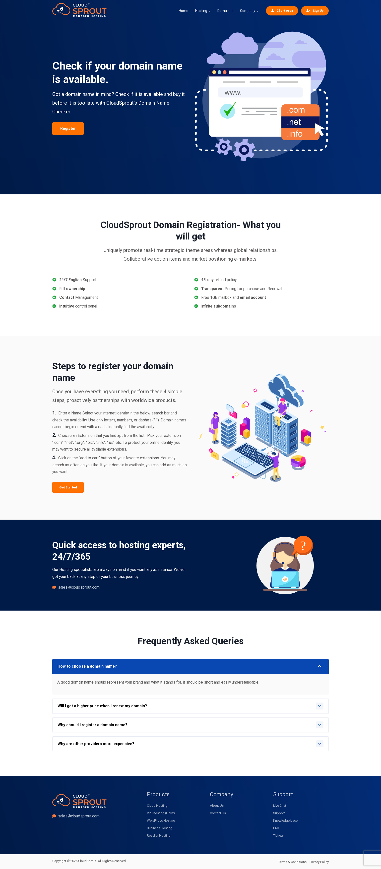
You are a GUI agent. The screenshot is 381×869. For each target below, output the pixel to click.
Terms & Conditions (292, 862)
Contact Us (218, 813)
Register (68, 128)
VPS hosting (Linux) (161, 813)
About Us (217, 805)
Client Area (282, 10)
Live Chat (279, 805)
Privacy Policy (319, 862)
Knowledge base (285, 820)
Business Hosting (159, 828)
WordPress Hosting (161, 820)
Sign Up (314, 10)
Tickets (278, 835)
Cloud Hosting (157, 805)
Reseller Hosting (159, 835)
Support (279, 813)
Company (247, 11)
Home (183, 11)
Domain (223, 11)
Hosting (201, 11)
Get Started (68, 487)
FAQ (276, 828)
